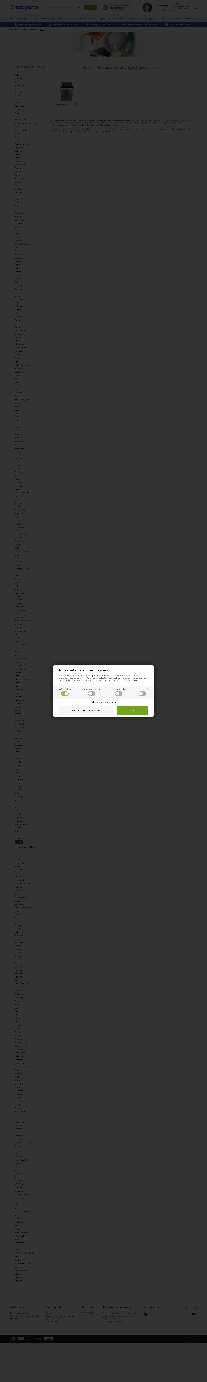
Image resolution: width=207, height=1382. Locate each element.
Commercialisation (91, 692)
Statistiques (142, 692)
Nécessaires (65, 692)
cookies (134, 680)
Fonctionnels (119, 692)
